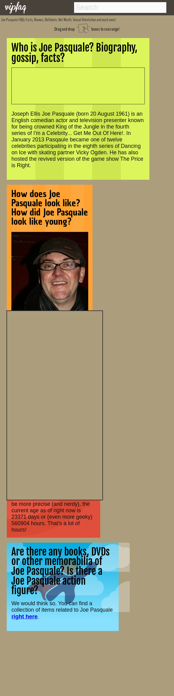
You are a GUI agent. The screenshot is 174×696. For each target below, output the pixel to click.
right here (24, 616)
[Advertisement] (55, 405)
